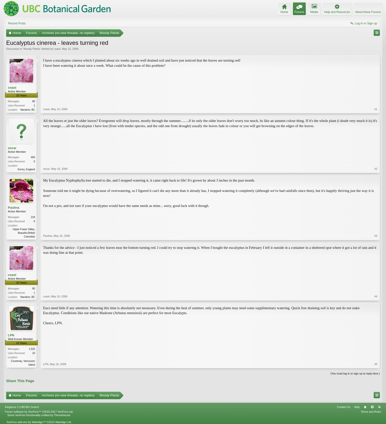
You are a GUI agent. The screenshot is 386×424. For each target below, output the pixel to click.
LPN (11, 335)
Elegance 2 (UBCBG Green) (22, 407)
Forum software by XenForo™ (39, 411)
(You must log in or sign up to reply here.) (355, 373)
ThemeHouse (62, 415)
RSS (379, 407)
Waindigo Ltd (63, 422)
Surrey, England (26, 169)
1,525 (32, 349)
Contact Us (343, 407)
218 (33, 217)
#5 (375, 364)
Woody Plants (31, 48)
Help (357, 407)
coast (57, 48)
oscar (12, 148)
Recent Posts (17, 23)
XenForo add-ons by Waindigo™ (26, 422)
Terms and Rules (371, 411)
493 (33, 157)
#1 (375, 109)
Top (372, 407)
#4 (375, 296)
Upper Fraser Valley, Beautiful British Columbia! (24, 233)
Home (365, 407)
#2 (375, 168)
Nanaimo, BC (27, 109)
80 (33, 101)
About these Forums (368, 12)
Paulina (13, 207)
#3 (375, 235)
